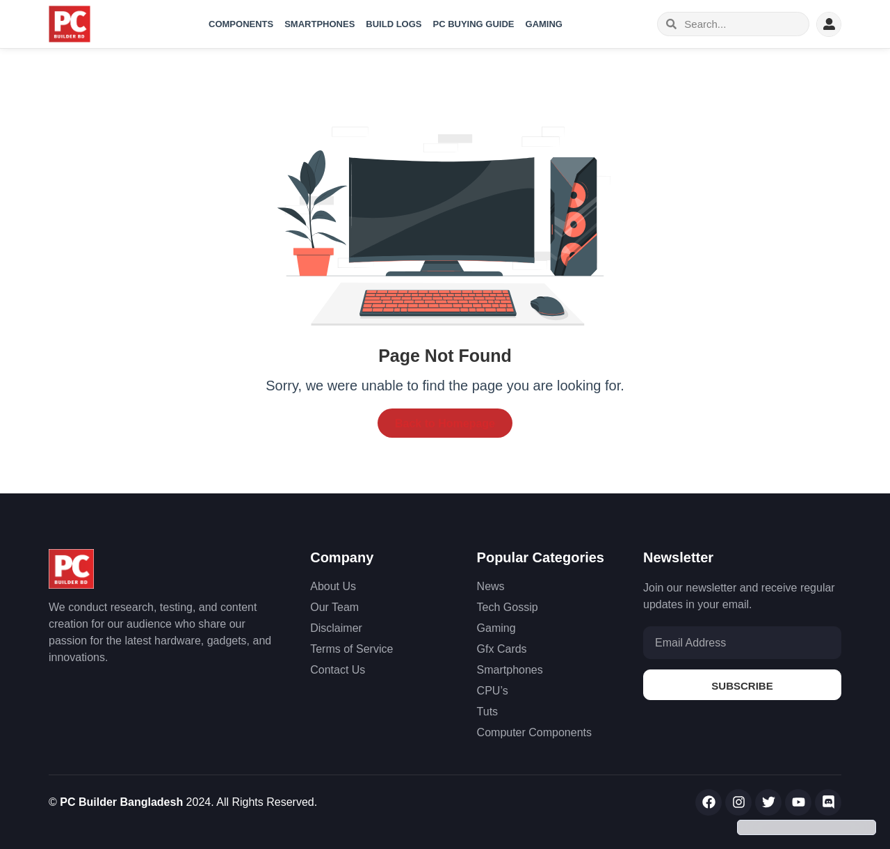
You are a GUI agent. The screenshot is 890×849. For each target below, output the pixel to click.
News (491, 586)
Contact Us (337, 670)
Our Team (334, 607)
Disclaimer (336, 628)
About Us (333, 586)
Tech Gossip (507, 607)
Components (241, 24)
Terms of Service (351, 649)
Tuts (488, 711)
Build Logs (393, 24)
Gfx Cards (502, 649)
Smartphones (319, 24)
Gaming (544, 24)
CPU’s (492, 691)
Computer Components (534, 732)
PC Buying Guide (474, 24)
